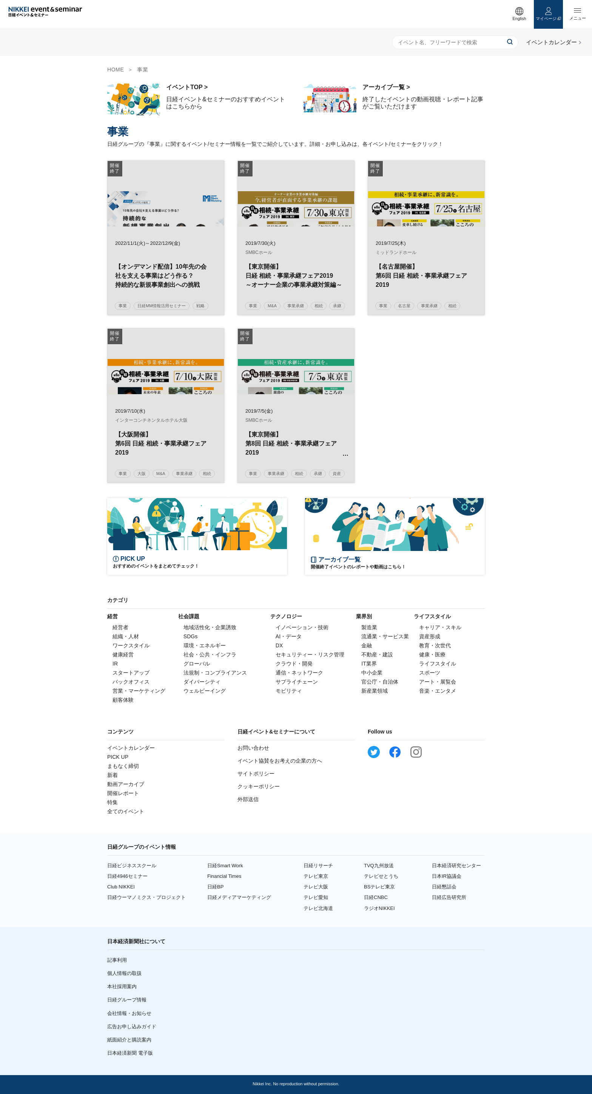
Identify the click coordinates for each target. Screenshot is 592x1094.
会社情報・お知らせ (129, 1013)
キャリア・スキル (440, 627)
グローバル (196, 664)
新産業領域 (374, 691)
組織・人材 (126, 636)
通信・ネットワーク (299, 673)
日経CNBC (376, 897)
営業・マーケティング (139, 691)
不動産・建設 (377, 654)
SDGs (190, 636)
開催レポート (123, 793)
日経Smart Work (225, 865)
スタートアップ (131, 673)
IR (115, 664)
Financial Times (224, 876)
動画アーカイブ (125, 784)
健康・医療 (432, 654)
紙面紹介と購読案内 (129, 1040)
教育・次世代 (435, 645)
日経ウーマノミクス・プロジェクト (146, 897)
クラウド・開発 (294, 664)
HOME (115, 70)
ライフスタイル (437, 664)
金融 (366, 645)
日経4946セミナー (127, 876)
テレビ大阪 (316, 887)
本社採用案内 (122, 986)
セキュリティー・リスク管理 (310, 654)
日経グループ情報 (126, 1000)
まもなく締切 (123, 766)
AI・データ (289, 636)
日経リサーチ (318, 865)
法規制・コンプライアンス (215, 673)
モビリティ (289, 691)
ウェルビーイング (204, 691)
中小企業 (371, 673)
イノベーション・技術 (302, 627)
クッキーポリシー (258, 786)
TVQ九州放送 (379, 865)
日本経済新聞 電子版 (130, 1053)
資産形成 (429, 636)
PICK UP (117, 757)
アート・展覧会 (437, 682)
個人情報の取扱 (124, 973)
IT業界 (368, 664)
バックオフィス (131, 682)
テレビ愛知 (316, 897)
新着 (112, 775)
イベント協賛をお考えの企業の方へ (279, 761)
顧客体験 (123, 700)
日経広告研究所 (449, 897)
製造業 (369, 627)
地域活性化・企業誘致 (209, 627)
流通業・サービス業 (385, 636)
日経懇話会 (444, 887)
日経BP (215, 887)
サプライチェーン (297, 682)
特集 (112, 802)
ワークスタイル (131, 645)
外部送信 (248, 799)
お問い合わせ (253, 748)
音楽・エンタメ (437, 691)
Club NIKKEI (121, 887)
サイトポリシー (255, 774)
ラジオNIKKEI (379, 908)
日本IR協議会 (446, 876)
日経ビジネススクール (131, 865)
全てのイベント (125, 811)
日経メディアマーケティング (239, 897)
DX (279, 645)
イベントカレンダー (131, 748)
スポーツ (429, 673)
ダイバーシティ (201, 682)
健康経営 (123, 654)
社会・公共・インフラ (209, 654)
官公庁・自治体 (379, 682)
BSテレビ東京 (379, 887)
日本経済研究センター (456, 865)
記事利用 (117, 960)
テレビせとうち (381, 876)
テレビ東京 (316, 876)
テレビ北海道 (318, 908)
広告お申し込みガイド (131, 1026)
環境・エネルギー (204, 645)
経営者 (120, 627)
